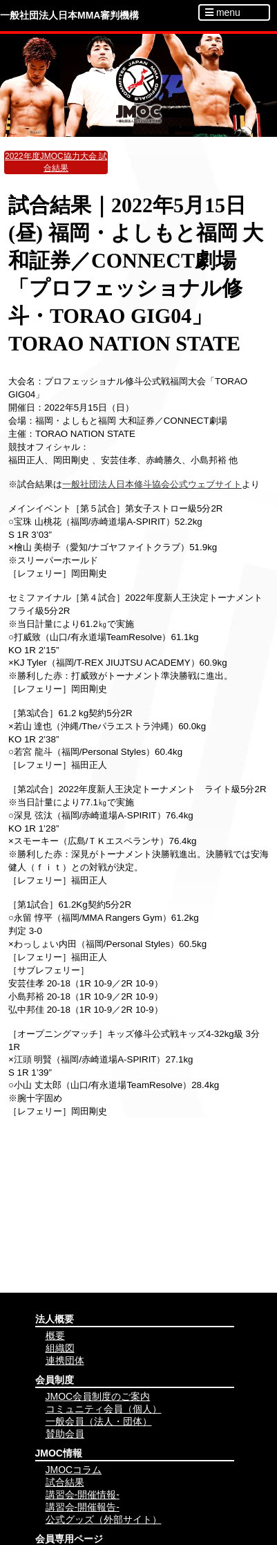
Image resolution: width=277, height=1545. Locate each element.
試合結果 (65, 1482)
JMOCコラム (74, 1469)
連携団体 (65, 1360)
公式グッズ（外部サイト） (104, 1519)
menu (222, 12)
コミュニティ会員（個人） (104, 1408)
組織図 (60, 1348)
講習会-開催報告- (83, 1507)
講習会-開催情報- (83, 1494)
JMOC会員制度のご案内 (98, 1396)
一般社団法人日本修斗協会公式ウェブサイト (152, 484)
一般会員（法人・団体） (99, 1421)
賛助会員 (65, 1433)
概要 (55, 1335)
